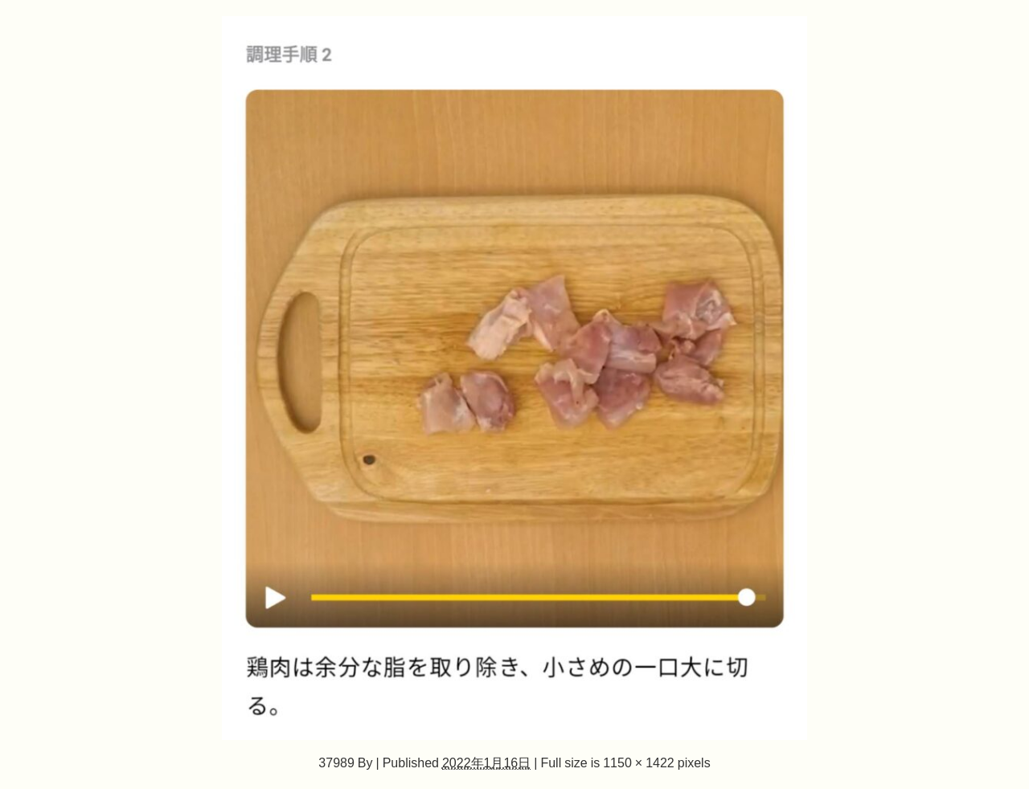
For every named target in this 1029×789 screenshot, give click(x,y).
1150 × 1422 (638, 762)
